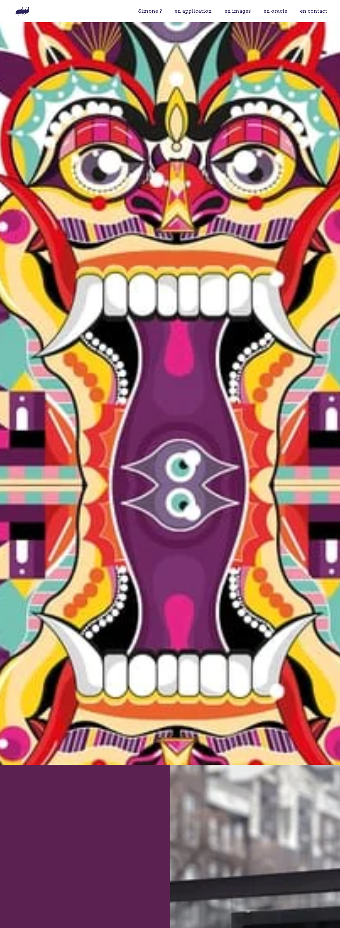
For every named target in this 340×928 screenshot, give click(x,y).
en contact (313, 11)
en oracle (275, 11)
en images (237, 11)
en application (193, 11)
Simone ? (150, 11)
